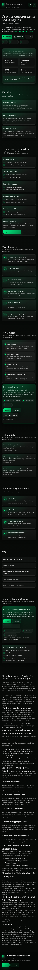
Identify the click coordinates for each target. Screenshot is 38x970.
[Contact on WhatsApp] (34, 5)
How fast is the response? (19, 579)
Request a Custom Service (12, 232)
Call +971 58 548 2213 (11, 415)
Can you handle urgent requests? (19, 585)
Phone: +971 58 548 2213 (12, 626)
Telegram (7, 36)
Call (29, 36)
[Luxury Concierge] (12, 4)
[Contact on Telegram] (30, 5)
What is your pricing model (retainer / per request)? (19, 572)
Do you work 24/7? (19, 565)
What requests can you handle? (19, 559)
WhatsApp (18, 36)
